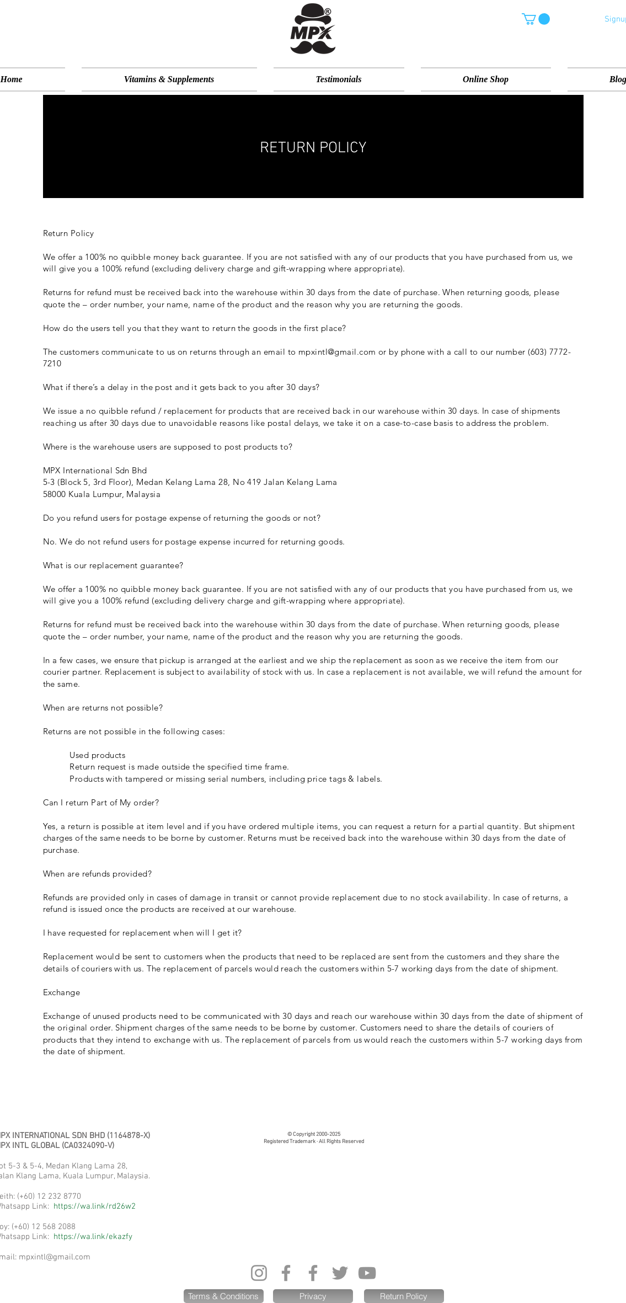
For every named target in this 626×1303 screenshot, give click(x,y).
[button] (536, 19)
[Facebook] (286, 1273)
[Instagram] (259, 1273)
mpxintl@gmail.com (54, 1257)
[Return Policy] (404, 1296)
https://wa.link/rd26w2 (94, 1206)
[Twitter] (340, 1273)
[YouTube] (367, 1273)
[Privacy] (313, 1296)
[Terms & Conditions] (224, 1296)
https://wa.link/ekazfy (92, 1237)
